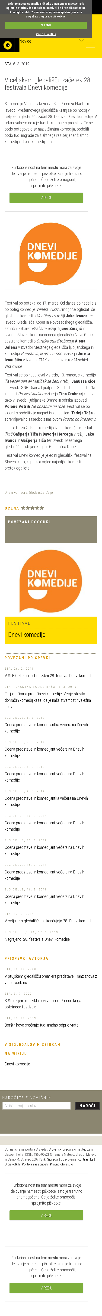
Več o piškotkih (46, 34)
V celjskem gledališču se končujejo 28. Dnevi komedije (50, 920)
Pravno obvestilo (61, 1164)
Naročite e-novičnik (26, 1097)
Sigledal (52, 1159)
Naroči (88, 1105)
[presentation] (37, 1120)
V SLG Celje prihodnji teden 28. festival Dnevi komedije (50, 675)
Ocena (12, 508)
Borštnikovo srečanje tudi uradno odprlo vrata (41, 1025)
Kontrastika (85, 1159)
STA (8, 64)
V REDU (46, 25)
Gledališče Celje (41, 492)
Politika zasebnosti (35, 1164)
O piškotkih (12, 1164)
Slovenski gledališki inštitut (67, 1149)
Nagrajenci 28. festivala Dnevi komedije (37, 939)
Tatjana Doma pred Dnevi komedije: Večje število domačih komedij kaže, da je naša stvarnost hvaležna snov (48, 700)
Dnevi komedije (16, 492)
